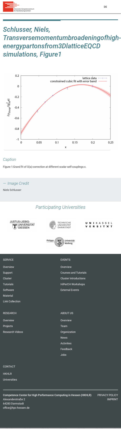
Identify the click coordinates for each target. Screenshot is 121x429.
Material (8, 295)
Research (10, 313)
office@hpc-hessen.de (16, 407)
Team (63, 326)
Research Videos (13, 331)
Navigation (112, 7)
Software (8, 290)
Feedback (66, 349)
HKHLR (7, 373)
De (105, 6)
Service (8, 259)
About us (66, 313)
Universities (10, 379)
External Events (69, 290)
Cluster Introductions (72, 278)
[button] (60, 112)
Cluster (7, 278)
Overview (8, 267)
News (63, 337)
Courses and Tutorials (73, 272)
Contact (9, 366)
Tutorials (8, 284)
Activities (65, 343)
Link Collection (11, 301)
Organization (68, 331)
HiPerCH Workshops (72, 284)
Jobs (63, 354)
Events (65, 259)
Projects (8, 326)
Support (7, 272)
